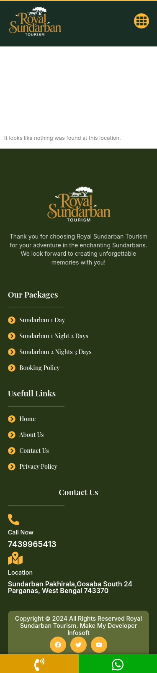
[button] (141, 20)
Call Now (20, 532)
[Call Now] (13, 519)
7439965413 (32, 544)
